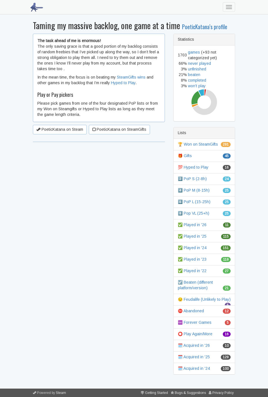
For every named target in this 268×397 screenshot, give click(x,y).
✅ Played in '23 (192, 259)
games (194, 52)
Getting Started (156, 393)
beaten (194, 74)
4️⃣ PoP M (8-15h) (194, 190)
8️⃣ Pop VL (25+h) (193, 213)
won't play (197, 86)
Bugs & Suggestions (190, 393)
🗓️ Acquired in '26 (194, 345)
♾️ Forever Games (195, 322)
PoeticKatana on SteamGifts (119, 129)
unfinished (197, 69)
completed (197, 80)
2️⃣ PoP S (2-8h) (192, 178)
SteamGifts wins (131, 77)
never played (199, 63)
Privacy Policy (223, 393)
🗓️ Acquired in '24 (194, 368)
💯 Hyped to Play (193, 167)
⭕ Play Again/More (195, 334)
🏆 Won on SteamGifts (198, 144)
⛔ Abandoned (191, 311)
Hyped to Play (123, 83)
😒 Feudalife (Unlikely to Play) (204, 299)
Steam (61, 393)
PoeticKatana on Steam (60, 129)
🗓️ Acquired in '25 (194, 357)
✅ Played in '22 (192, 271)
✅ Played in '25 (192, 236)
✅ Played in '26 (192, 224)
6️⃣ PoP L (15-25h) (194, 201)
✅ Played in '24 (192, 247)
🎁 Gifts (185, 155)
